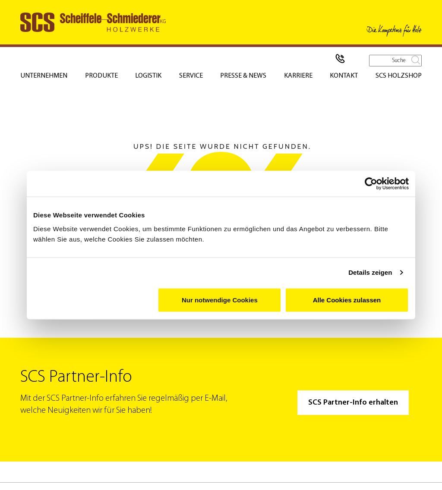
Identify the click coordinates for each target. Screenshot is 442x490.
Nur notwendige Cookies (220, 299)
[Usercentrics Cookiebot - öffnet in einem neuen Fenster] (371, 183)
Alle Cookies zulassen (347, 299)
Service (191, 75)
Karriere (298, 75)
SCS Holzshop (399, 75)
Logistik (148, 75)
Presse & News (243, 75)
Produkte (101, 75)
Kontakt (344, 75)
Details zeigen (370, 272)
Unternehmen (43, 75)
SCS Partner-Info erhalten (353, 403)
